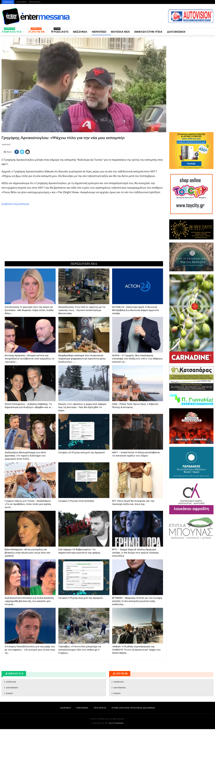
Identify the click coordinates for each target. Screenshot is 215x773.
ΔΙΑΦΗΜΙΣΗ (21, 2)
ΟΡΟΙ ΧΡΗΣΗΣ (100, 751)
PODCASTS (59, 30)
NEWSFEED (99, 31)
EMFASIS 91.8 (12, 30)
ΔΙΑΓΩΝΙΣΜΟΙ (176, 31)
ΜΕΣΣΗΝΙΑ (80, 31)
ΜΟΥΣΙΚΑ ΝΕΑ (120, 31)
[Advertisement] (84, 177)
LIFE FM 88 (36, 30)
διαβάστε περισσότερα (15, 247)
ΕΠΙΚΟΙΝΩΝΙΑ (34, 2)
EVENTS (9, 737)
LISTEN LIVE (11, 726)
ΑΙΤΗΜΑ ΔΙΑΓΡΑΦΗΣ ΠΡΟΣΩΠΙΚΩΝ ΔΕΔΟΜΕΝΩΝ (133, 751)
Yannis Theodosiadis (116, 767)
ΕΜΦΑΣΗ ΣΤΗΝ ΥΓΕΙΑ (148, 31)
